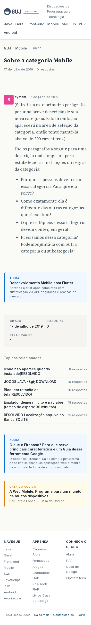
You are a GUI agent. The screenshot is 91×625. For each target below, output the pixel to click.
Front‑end (35, 24)
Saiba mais (42, 615)
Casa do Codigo (72, 569)
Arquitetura (12, 598)
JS (74, 24)
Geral (20, 24)
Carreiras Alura (40, 551)
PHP (82, 24)
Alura (70, 554)
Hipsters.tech (76, 578)
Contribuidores (63, 615)
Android (10, 32)
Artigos (38, 567)
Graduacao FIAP (41, 575)
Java (8, 24)
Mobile (53, 24)
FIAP (69, 560)
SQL (65, 24)
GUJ (7, 48)
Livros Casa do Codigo (41, 597)
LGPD (81, 615)
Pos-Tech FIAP (40, 586)
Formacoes (41, 560)
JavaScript (12, 580)
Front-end (11, 561)
